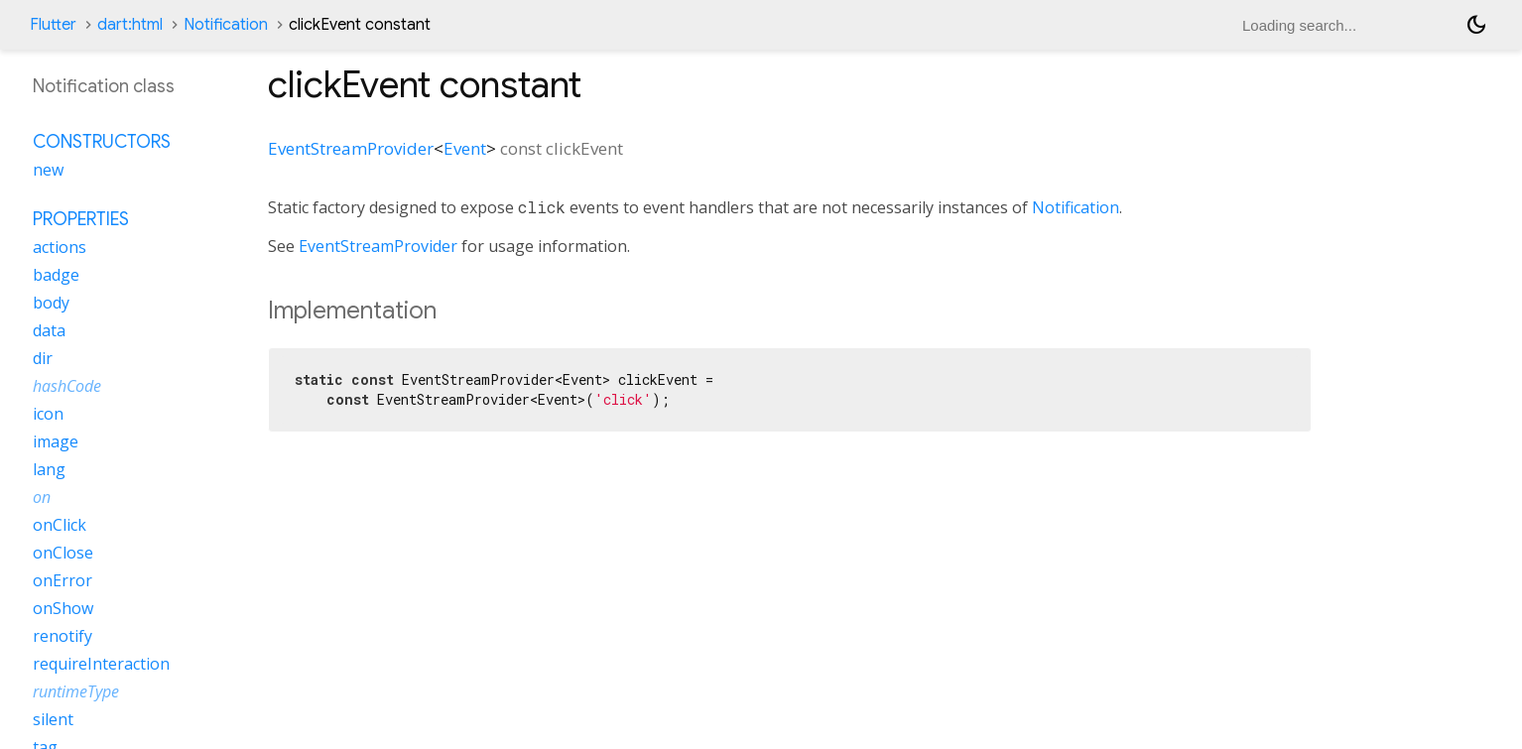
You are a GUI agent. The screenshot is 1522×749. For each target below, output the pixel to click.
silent (53, 719)
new (48, 170)
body (51, 302)
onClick (59, 525)
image (55, 441)
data (49, 330)
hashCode (67, 386)
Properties (81, 219)
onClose (63, 552)
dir (43, 358)
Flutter (53, 25)
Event (465, 148)
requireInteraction (101, 664)
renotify (62, 636)
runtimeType (76, 691)
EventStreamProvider (351, 148)
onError (62, 580)
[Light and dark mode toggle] (1476, 25)
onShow (63, 608)
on (42, 497)
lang (49, 469)
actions (59, 247)
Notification (226, 25)
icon (48, 414)
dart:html (130, 25)
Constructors (102, 142)
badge (56, 275)
